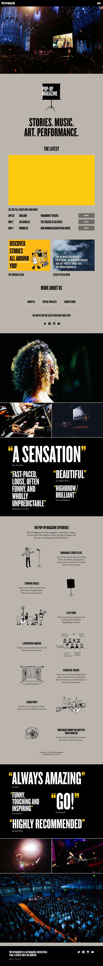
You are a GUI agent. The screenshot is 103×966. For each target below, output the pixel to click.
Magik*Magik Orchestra (71, 622)
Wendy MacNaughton (56, 752)
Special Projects (50, 302)
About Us (31, 302)
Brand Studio (70, 302)
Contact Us (18, 959)
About (99, 3)
